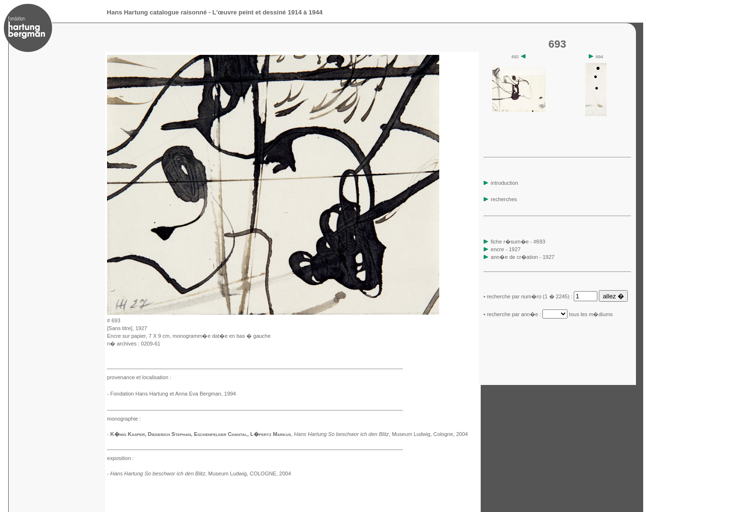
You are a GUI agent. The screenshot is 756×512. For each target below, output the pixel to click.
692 (519, 56)
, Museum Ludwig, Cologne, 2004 (381, 434)
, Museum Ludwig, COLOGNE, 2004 (200, 473)
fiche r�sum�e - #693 (517, 241)
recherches (500, 199)
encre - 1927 (506, 249)
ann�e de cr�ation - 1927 (522, 257)
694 (596, 56)
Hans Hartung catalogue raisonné (157, 12)
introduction (501, 183)
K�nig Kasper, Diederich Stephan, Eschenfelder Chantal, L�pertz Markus (200, 434)
